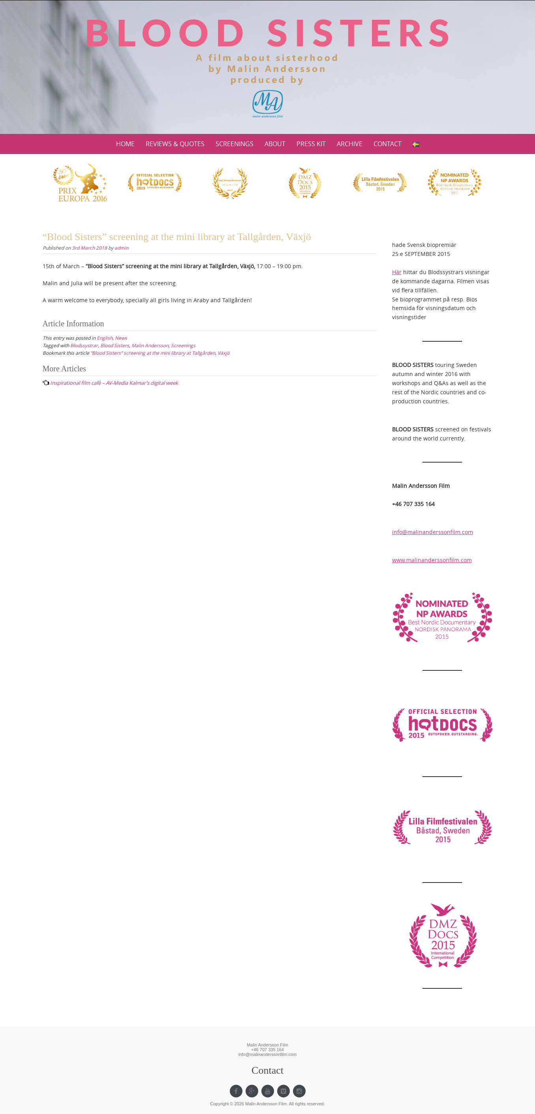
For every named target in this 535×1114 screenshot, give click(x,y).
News (121, 338)
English (105, 338)
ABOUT (275, 143)
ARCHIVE (349, 143)
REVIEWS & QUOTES (175, 143)
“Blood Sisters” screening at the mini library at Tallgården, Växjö (159, 353)
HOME (125, 143)
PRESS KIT (311, 143)
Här (397, 272)
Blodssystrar (84, 345)
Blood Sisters (114, 345)
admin (121, 248)
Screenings (183, 345)
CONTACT (388, 143)
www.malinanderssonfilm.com (432, 560)
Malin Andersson (150, 345)
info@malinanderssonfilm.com (432, 532)
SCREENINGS (234, 143)
